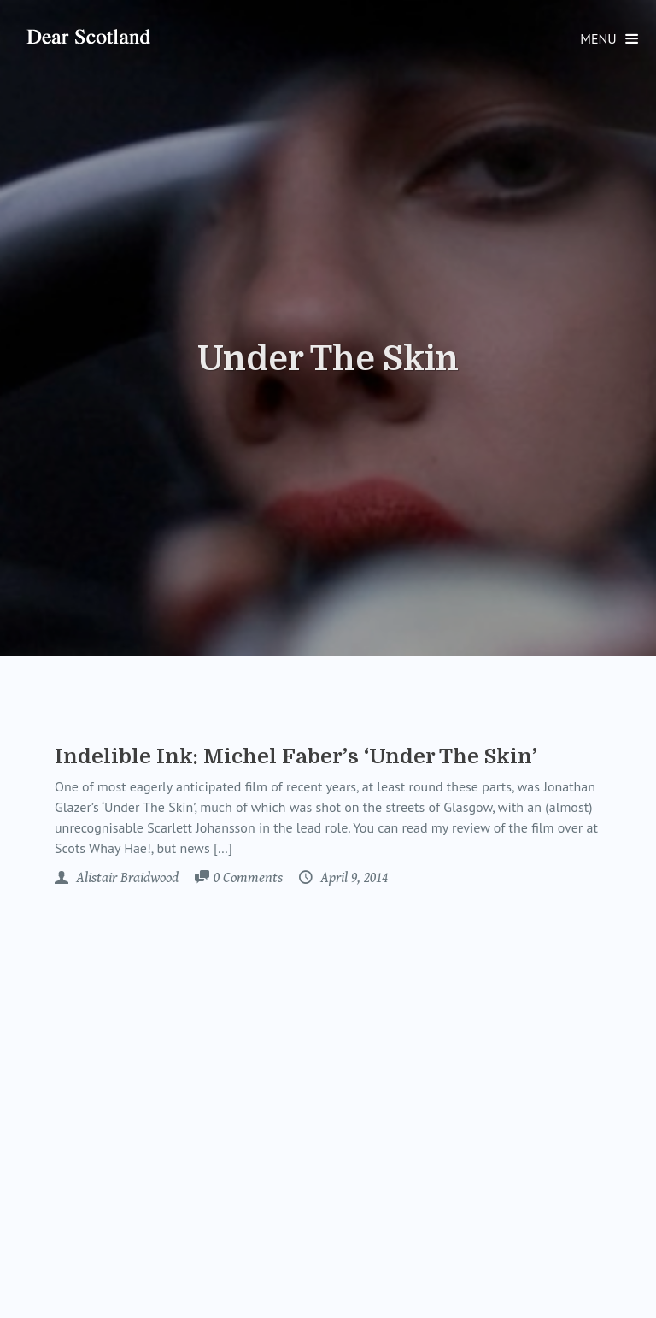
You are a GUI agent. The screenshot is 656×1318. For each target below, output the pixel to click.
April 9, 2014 (352, 877)
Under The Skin (328, 359)
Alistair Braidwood (126, 877)
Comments (248, 879)
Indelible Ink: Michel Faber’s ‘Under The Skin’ (296, 756)
